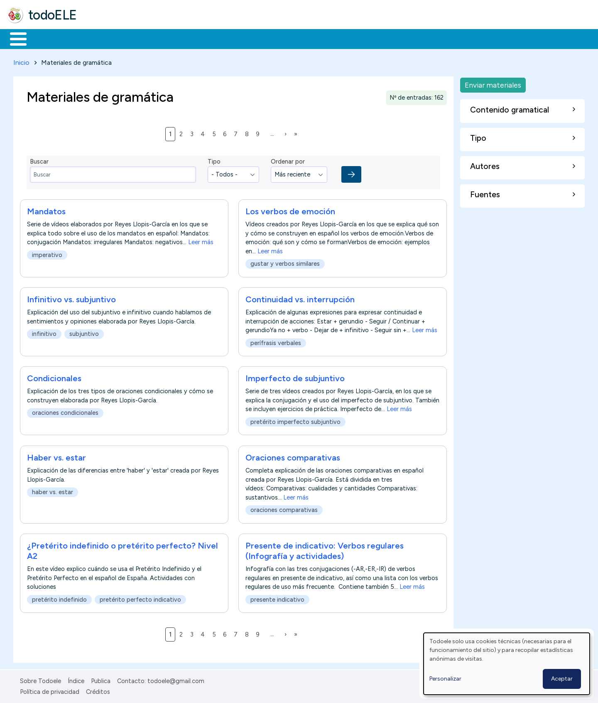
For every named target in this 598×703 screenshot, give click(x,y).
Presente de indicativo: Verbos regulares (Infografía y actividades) (324, 549)
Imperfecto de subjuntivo (295, 377)
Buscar (341, 38)
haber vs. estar (52, 490)
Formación (100, 38)
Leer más (200, 241)
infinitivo (44, 332)
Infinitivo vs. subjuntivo (71, 298)
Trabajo (149, 38)
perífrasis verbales (275, 341)
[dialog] (507, 664)
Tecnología (248, 38)
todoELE (52, 15)
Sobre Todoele (40, 679)
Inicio (14, 38)
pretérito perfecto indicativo (140, 598)
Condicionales (54, 377)
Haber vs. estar (56, 456)
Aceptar (562, 678)
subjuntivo (84, 332)
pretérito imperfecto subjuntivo (295, 420)
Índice (76, 679)
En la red (196, 38)
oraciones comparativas (284, 508)
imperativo (47, 253)
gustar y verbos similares (285, 262)
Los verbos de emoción (290, 210)
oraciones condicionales (65, 411)
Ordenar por (288, 160)
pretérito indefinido (59, 598)
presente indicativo (277, 598)
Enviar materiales (493, 83)
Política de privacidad (49, 690)
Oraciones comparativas (292, 456)
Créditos (98, 690)
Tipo (214, 160)
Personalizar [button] (445, 678)
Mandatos (46, 210)
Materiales (46, 38)
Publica (100, 679)
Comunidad (304, 38)
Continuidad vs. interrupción (300, 298)
